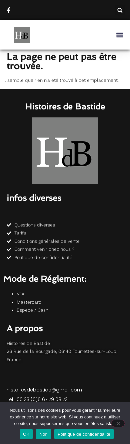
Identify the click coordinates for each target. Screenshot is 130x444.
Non (43, 434)
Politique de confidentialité (84, 434)
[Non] (118, 423)
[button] (120, 10)
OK (26, 434)
